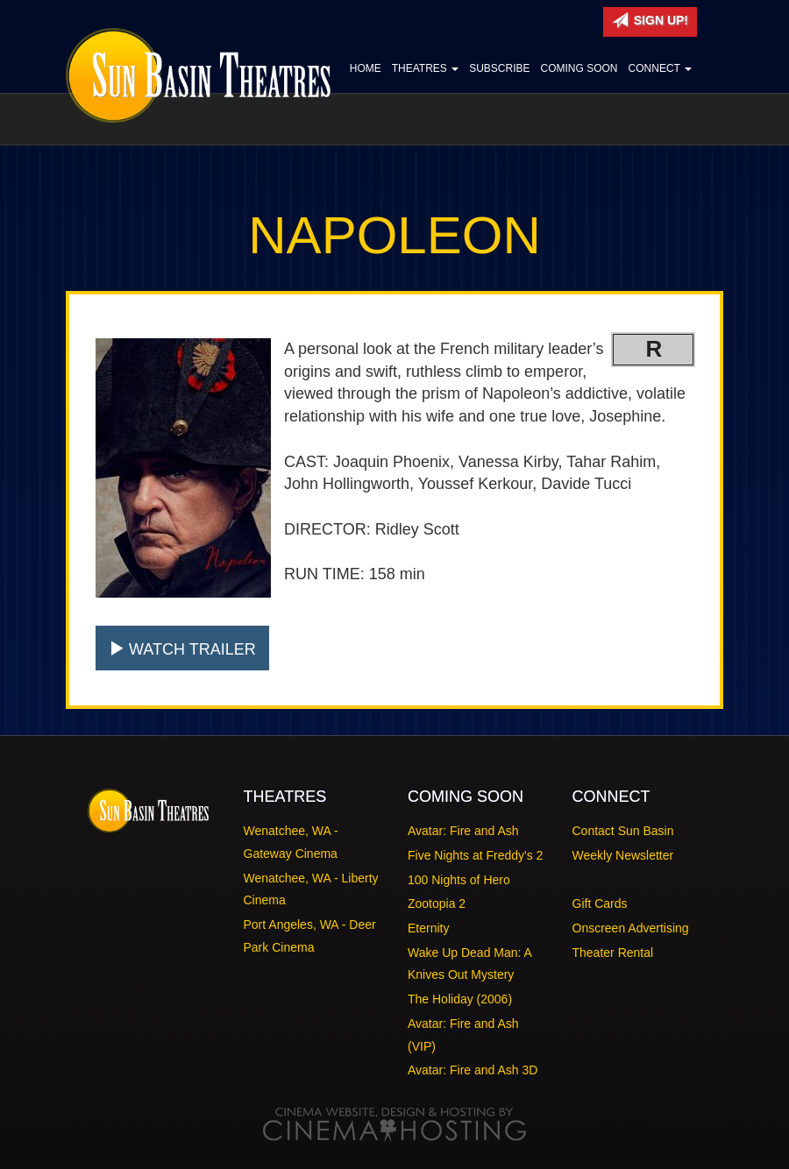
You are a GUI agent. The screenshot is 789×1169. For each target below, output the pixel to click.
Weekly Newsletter (623, 855)
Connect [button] (660, 68)
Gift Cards (600, 903)
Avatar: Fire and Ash (463, 831)
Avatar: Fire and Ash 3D (472, 1070)
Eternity (428, 928)
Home (365, 68)
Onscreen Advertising (630, 928)
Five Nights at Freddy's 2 (475, 855)
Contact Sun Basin (623, 831)
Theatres (425, 68)
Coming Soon (579, 68)
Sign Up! (650, 20)
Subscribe (499, 68)
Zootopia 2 (437, 903)
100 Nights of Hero (459, 880)
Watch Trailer (182, 649)
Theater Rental (613, 953)
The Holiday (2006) (460, 999)
